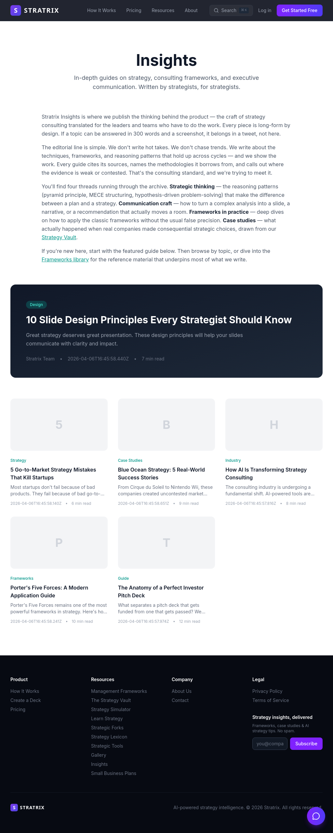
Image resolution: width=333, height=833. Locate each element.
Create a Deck (25, 700)
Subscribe (306, 743)
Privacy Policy (267, 691)
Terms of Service (270, 700)
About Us (182, 691)
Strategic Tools (107, 746)
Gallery (98, 755)
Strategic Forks (107, 727)
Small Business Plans (113, 773)
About (191, 10)
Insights (99, 764)
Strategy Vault (59, 237)
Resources (163, 10)
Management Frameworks (119, 691)
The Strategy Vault (111, 700)
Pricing (133, 10)
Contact (180, 700)
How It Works (101, 10)
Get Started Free (299, 10)
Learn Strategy (107, 718)
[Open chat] (316, 816)
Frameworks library (65, 259)
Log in (265, 10)
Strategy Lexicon (109, 736)
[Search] (231, 10)
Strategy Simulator (111, 709)
